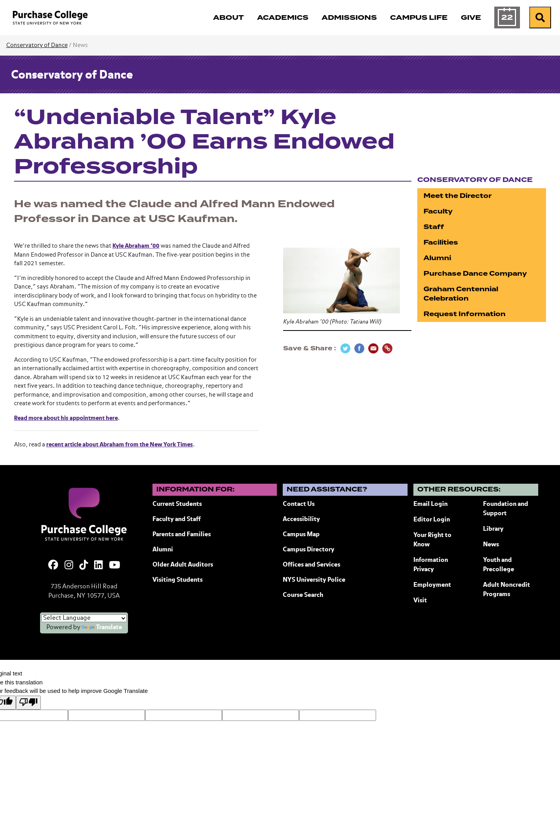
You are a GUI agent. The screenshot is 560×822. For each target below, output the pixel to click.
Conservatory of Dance (37, 45)
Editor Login (431, 520)
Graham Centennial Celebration (461, 293)
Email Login (430, 504)
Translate (102, 627)
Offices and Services (311, 565)
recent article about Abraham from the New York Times (119, 445)
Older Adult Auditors (182, 565)
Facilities (441, 242)
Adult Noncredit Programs (506, 590)
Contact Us (299, 504)
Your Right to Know (432, 540)
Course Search (303, 595)
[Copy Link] (387, 348)
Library (493, 529)
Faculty (438, 211)
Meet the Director (458, 196)
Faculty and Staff (176, 519)
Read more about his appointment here (66, 418)
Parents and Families (181, 535)
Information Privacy (430, 565)
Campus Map (301, 535)
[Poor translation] (28, 703)
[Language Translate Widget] (84, 618)
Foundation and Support (505, 509)
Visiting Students (177, 580)
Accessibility (301, 519)
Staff (434, 227)
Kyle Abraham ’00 (135, 246)
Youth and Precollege (498, 565)
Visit (420, 601)
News (491, 545)
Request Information (465, 314)
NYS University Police (314, 580)
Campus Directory (308, 550)
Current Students (177, 504)
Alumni (437, 258)
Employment (432, 585)
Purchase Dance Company (475, 273)
